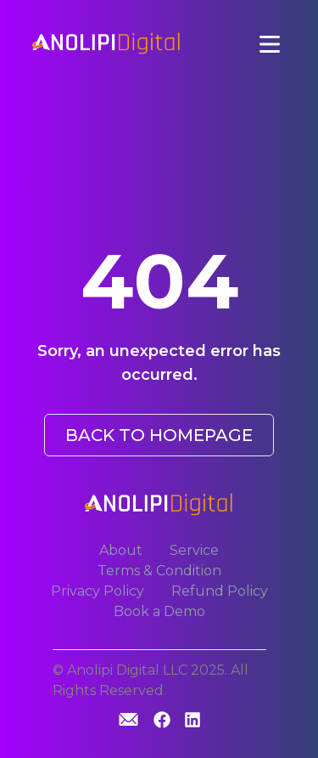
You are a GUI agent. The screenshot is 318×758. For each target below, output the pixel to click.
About (120, 550)
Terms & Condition (159, 571)
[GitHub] (128, 719)
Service (194, 550)
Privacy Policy (97, 591)
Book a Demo (159, 611)
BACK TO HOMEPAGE (159, 435)
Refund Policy (219, 591)
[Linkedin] (192, 721)
